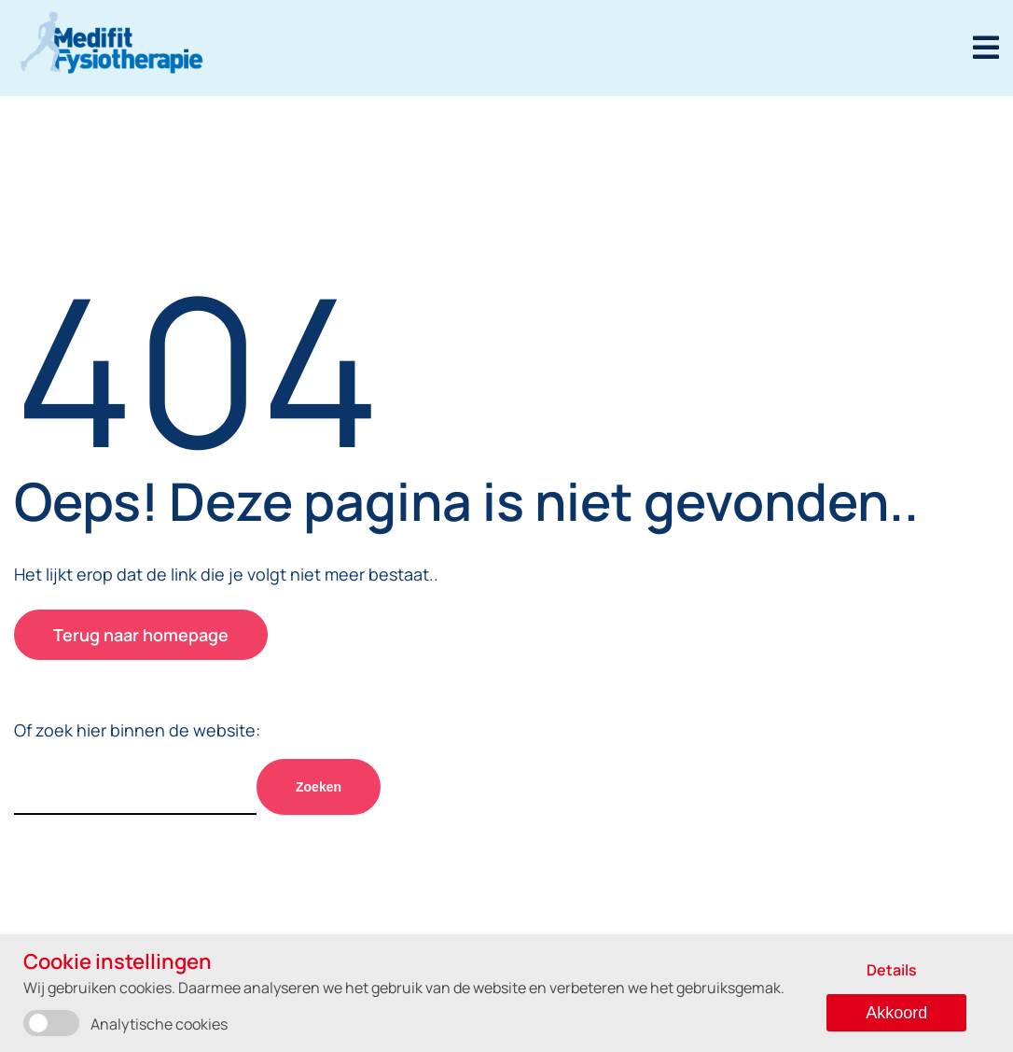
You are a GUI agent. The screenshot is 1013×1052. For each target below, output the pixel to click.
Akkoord (896, 1012)
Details (892, 970)
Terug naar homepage (141, 635)
